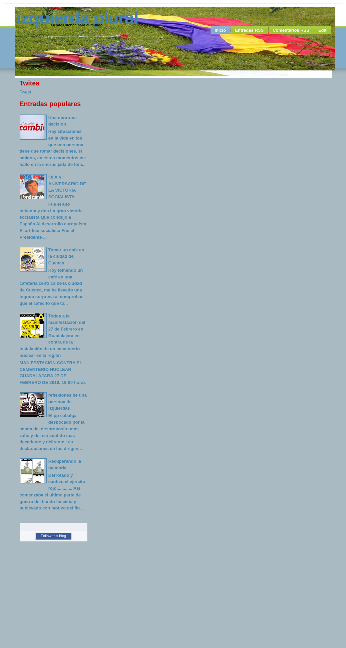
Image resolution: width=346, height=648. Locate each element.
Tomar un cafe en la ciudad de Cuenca (66, 256)
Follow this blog (53, 536)
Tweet (25, 91)
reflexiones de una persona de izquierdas (67, 402)
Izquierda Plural (77, 18)
